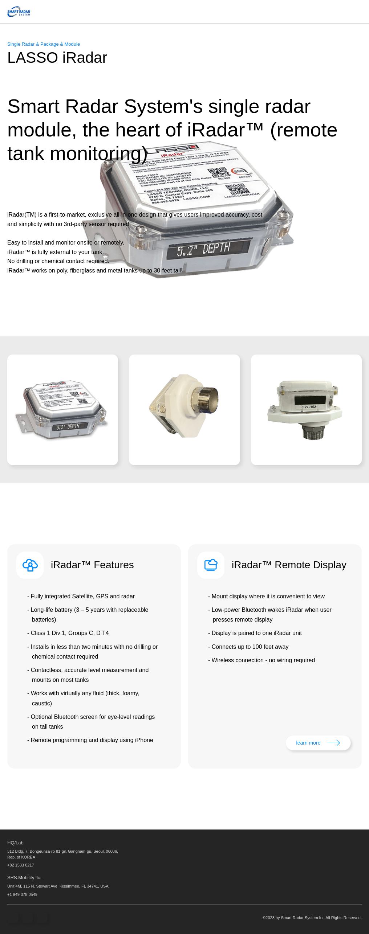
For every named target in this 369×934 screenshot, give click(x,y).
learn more (308, 743)
